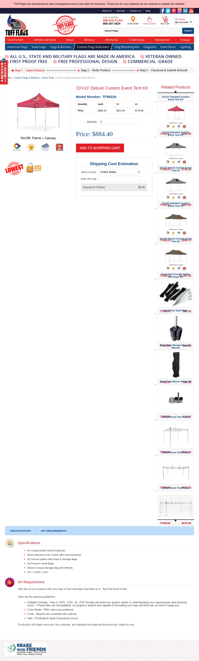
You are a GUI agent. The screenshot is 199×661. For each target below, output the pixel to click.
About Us (107, 10)
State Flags (39, 47)
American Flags (17, 47)
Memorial (111, 39)
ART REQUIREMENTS (54, 530)
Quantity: (92, 121)
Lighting (185, 47)
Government (15, 39)
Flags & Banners (60, 47)
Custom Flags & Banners (93, 47)
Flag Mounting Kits (127, 47)
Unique (185, 39)
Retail (70, 39)
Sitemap (120, 10)
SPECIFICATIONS (20, 530)
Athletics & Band (45, 39)
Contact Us (135, 10)
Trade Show (136, 39)
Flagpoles (149, 47)
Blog (148, 10)
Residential (162, 39)
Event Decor (168, 47)
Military (89, 39)
